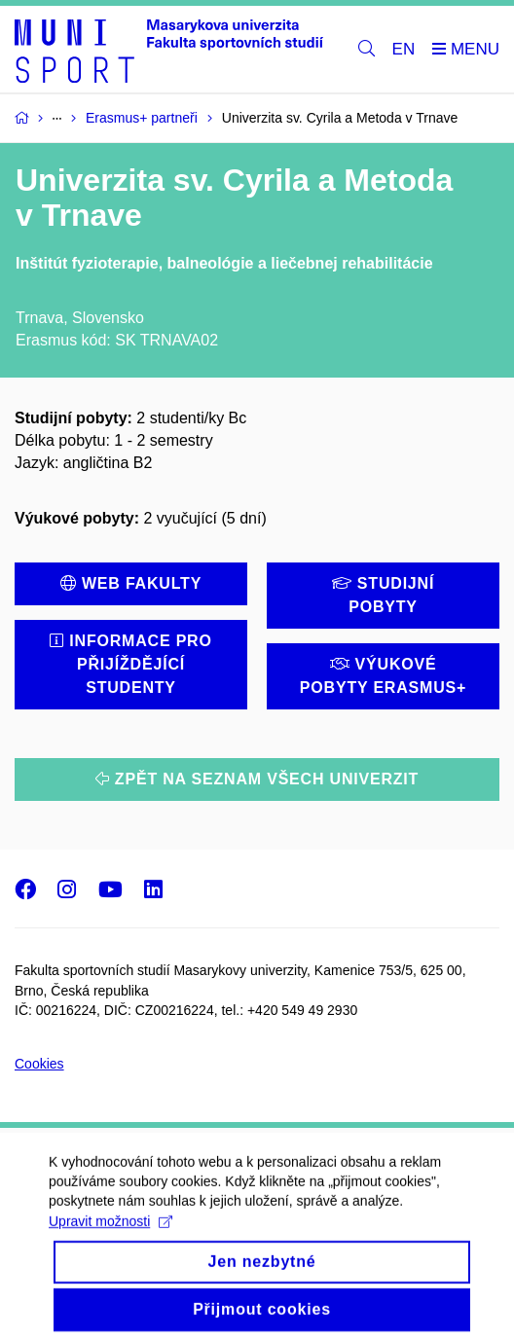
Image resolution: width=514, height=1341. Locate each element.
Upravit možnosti (110, 1239)
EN (404, 49)
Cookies (39, 1063)
